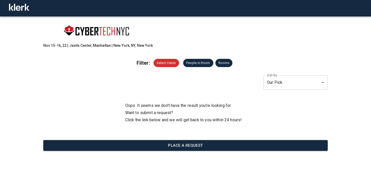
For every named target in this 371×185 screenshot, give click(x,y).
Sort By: (272, 75)
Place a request (185, 145)
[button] (166, 63)
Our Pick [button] (274, 82)
